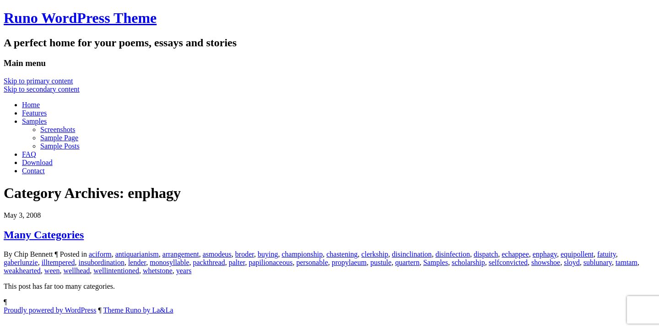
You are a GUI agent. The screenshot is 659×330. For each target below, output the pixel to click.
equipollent (577, 254)
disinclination (412, 254)
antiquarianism (137, 254)
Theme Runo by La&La (138, 310)
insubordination (101, 262)
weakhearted (22, 271)
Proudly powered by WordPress (50, 310)
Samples (34, 121)
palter (237, 262)
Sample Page (59, 138)
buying (268, 254)
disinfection (452, 254)
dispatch (486, 254)
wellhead (77, 271)
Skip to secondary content (42, 89)
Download (37, 162)
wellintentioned (116, 271)
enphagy (545, 254)
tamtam (626, 262)
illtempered (58, 262)
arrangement (180, 254)
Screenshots (57, 129)
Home (31, 105)
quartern (407, 262)
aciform (100, 254)
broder (244, 254)
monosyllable (169, 262)
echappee (515, 254)
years (184, 271)
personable (312, 262)
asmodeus (217, 254)
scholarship (468, 262)
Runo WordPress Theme (80, 18)
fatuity (606, 254)
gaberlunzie (21, 262)
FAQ (29, 154)
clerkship (375, 254)
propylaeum (349, 262)
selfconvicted (508, 262)
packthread (209, 262)
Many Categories (44, 235)
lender (137, 262)
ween (52, 271)
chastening (341, 254)
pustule (380, 262)
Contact (33, 171)
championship (302, 254)
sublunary (597, 262)
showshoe (545, 262)
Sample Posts (60, 146)
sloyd (572, 262)
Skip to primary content (38, 81)
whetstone (158, 271)
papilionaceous (270, 262)
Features (34, 113)
